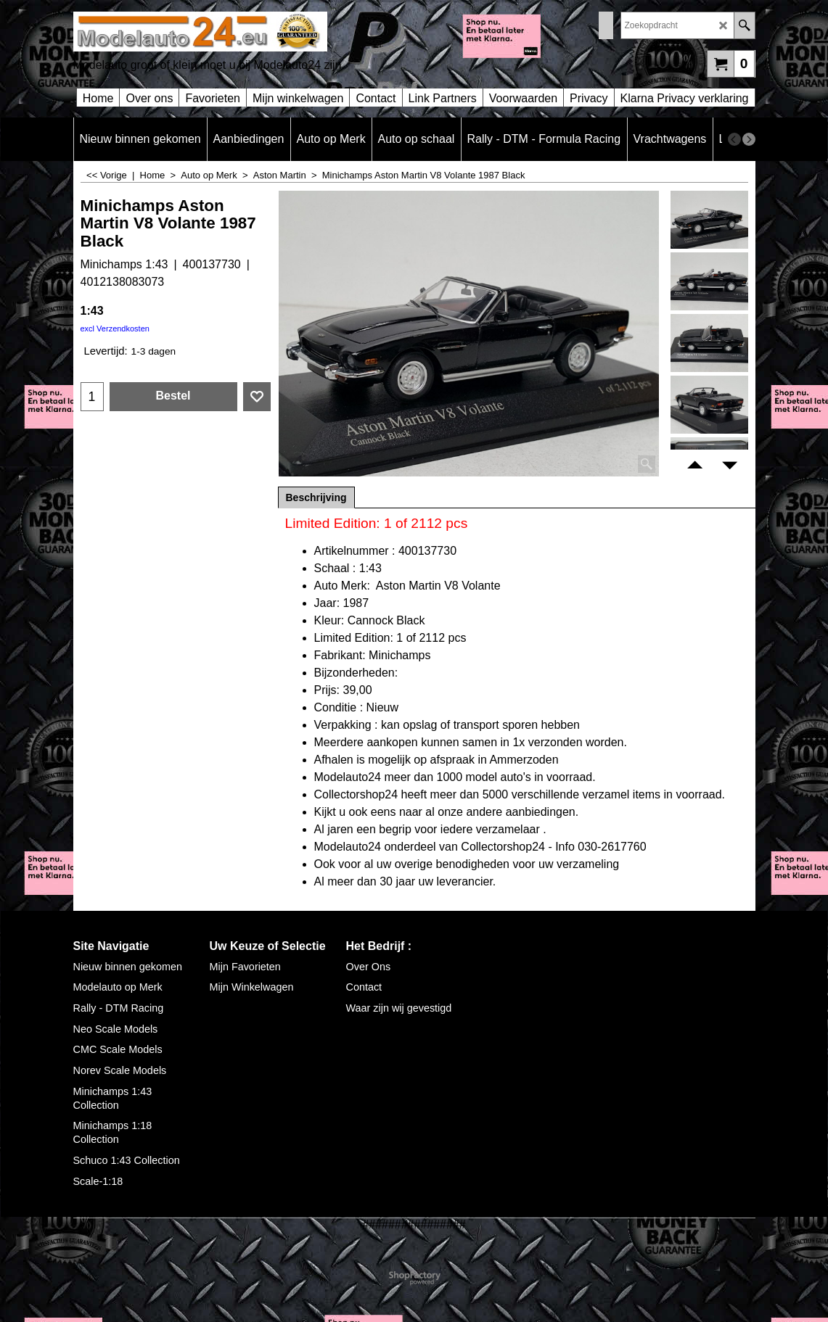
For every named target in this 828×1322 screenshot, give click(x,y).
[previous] (734, 139)
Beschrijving (316, 497)
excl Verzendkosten (115, 328)
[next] (748, 139)
